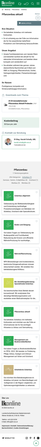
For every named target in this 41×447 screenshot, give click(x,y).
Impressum (6, 426)
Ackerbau (27, 177)
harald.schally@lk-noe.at (22, 142)
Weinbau (26, 183)
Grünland (33, 180)
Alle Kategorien (15, 177)
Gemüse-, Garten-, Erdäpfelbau (15, 180)
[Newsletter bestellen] (8, 438)
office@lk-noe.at (12, 422)
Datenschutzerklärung (25, 426)
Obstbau (15, 183)
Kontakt (13, 426)
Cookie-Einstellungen (21, 428)
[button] (38, 3)
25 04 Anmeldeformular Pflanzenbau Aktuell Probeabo (22, 105)
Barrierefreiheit (7, 428)
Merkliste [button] (25, 23)
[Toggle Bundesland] (26, 3)
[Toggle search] (32, 3)
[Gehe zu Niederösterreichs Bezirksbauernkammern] (19, 3)
